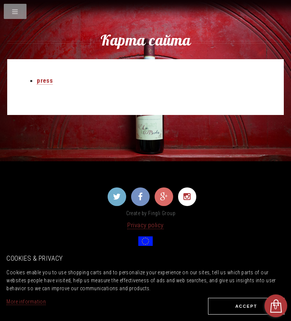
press (45, 80)
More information (26, 302)
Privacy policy (145, 225)
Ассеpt (246, 306)
